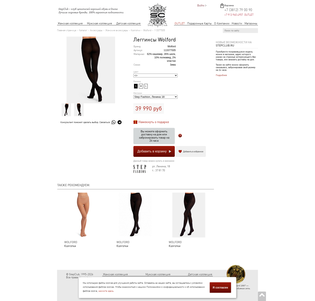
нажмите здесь (105, 291)
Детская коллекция (128, 23)
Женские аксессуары (116, 30)
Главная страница (66, 30)
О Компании (221, 23)
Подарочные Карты (199, 23)
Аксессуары (96, 30)
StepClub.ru (225, 45)
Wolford (147, 30)
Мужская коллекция (99, 23)
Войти (200, 5)
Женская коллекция (70, 23)
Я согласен (220, 287)
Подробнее (221, 75)
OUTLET (180, 23)
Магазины (250, 23)
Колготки (135, 30)
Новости (237, 23)
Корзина (229, 5)
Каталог (83, 30)
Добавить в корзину (152, 151)
